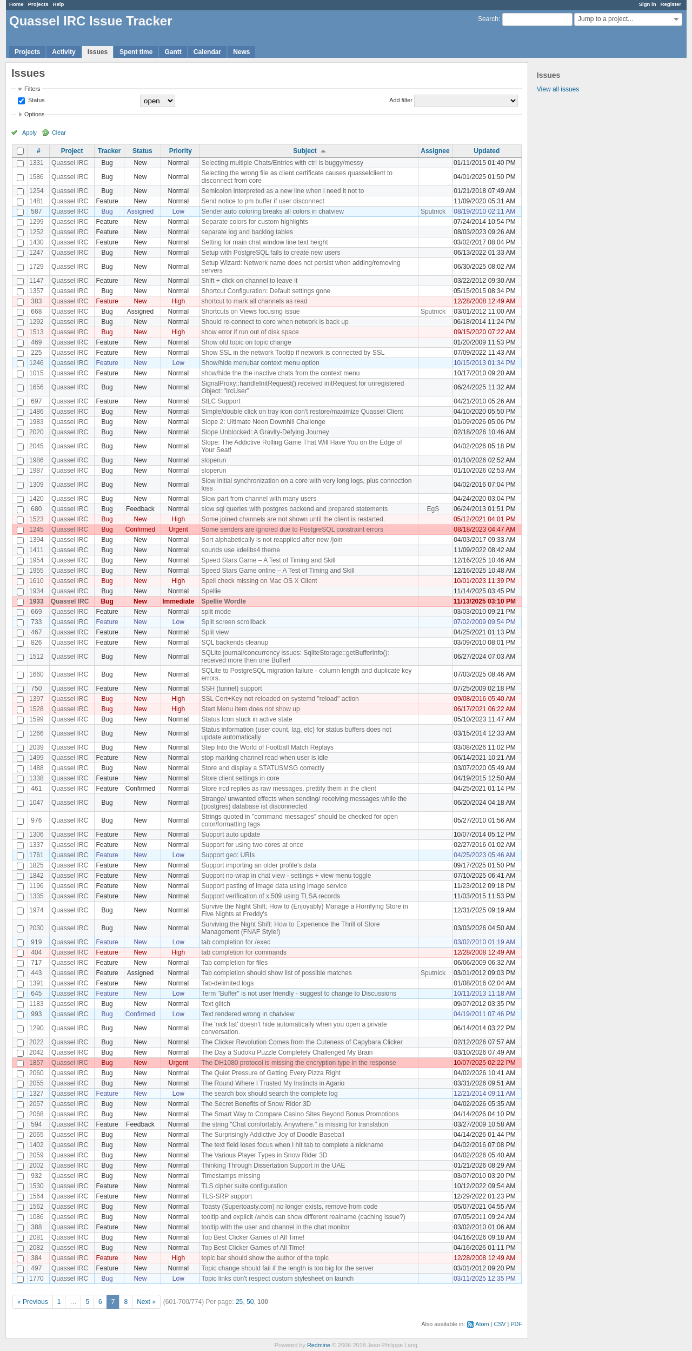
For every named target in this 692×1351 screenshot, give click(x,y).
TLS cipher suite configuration (244, 1186)
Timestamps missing (230, 1176)
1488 (36, 768)
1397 (36, 699)
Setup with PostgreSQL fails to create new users (270, 252)
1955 (36, 570)
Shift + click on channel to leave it (249, 280)
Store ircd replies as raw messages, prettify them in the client (288, 788)
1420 (36, 498)
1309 (36, 484)
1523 (36, 519)
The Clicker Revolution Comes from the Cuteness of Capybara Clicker (301, 1042)
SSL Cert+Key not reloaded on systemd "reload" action (279, 699)
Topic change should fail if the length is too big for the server (287, 1268)
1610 (36, 581)
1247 (36, 252)
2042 (36, 1052)
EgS (433, 509)
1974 (36, 910)
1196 (36, 886)
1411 (36, 550)
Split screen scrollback (233, 622)
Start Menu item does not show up (250, 709)
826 (36, 642)
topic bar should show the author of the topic (264, 1258)
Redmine (318, 1345)
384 (36, 1258)
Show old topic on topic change (246, 342)
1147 (36, 280)
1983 (36, 422)
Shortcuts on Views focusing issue (250, 311)
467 (36, 632)
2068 (36, 1114)
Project (72, 151)
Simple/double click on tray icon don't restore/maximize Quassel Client (302, 411)
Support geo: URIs (228, 855)
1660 (36, 674)
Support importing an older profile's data (258, 865)
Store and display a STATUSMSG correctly (262, 768)
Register (671, 4)
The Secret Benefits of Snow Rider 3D (256, 1104)
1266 (36, 733)
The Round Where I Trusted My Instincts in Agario (272, 1083)
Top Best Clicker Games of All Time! (252, 1237)
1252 (36, 232)
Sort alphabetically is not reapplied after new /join (271, 540)
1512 (36, 656)
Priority (180, 151)
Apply (29, 132)
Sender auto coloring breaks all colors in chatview (272, 211)
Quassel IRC (69, 163)
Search (488, 19)
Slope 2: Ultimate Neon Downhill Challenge (263, 422)
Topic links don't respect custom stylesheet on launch (277, 1278)
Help (58, 4)
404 (36, 952)
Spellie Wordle (223, 601)
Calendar (207, 52)
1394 (36, 540)
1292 (36, 322)
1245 (36, 529)
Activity (63, 52)
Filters (32, 88)
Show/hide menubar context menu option (260, 363)
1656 (36, 387)
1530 (36, 1186)
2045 (36, 446)
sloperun (213, 460)
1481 (36, 201)
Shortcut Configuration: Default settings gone (265, 291)
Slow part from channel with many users (258, 498)
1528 (36, 709)
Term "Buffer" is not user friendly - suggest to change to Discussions (298, 993)
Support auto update (230, 834)
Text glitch (215, 1004)
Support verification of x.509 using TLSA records (270, 896)
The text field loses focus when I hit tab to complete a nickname (292, 1145)
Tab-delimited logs (227, 983)
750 (36, 688)
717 (36, 962)
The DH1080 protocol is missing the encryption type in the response (298, 1063)
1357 (36, 291)
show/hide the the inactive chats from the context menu (280, 373)
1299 (36, 222)
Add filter (400, 100)
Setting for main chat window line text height (264, 242)
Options (34, 114)
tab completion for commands (243, 952)
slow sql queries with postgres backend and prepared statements (294, 509)
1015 (36, 373)
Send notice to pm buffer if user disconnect (262, 201)
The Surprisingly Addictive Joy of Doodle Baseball (272, 1134)
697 (36, 401)
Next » (146, 1302)
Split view (215, 632)
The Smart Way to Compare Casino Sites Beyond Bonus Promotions (299, 1114)
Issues (98, 52)
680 (36, 509)
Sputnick (433, 211)
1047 (36, 802)
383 (36, 301)
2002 (36, 1165)
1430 (36, 242)
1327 (36, 1093)
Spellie (211, 591)
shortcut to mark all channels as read (254, 301)
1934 (36, 591)
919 (36, 942)
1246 (36, 363)
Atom (482, 1324)
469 (36, 342)
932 (36, 1176)
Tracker (109, 151)
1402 (36, 1145)
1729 (36, 266)
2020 (36, 432)
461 (36, 788)
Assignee (435, 151)
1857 (36, 1063)
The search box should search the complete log (269, 1093)
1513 (36, 332)
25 (239, 1302)
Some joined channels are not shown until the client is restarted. (293, 519)
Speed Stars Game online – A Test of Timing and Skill (277, 570)
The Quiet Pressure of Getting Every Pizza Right (270, 1073)
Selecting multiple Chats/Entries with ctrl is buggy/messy (282, 163)
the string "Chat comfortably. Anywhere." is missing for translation (294, 1124)
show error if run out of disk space (249, 332)
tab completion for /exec (235, 942)
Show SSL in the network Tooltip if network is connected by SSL (292, 352)
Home (16, 4)
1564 (36, 1196)
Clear (59, 132)
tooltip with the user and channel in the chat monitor (275, 1227)
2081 (36, 1237)
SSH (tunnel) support (231, 688)
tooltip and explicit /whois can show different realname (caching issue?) (303, 1217)
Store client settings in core (240, 778)
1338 (36, 778)
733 (36, 622)
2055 (36, 1083)
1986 (36, 460)
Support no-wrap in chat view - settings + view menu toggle (286, 875)
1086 (36, 1217)
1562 (36, 1206)
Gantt (172, 52)
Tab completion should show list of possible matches (276, 973)
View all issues (558, 89)
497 (36, 1268)
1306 (36, 834)
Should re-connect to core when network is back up (274, 322)
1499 (36, 757)
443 (36, 973)
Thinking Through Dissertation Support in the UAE (273, 1165)
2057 (36, 1104)
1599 (36, 719)
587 (36, 211)
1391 (36, 983)
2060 (36, 1073)
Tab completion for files (234, 962)
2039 (36, 747)
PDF (516, 1324)
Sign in (647, 4)
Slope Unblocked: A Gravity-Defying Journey (265, 432)
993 (36, 1014)
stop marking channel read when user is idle (264, 757)
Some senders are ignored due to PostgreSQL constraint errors (292, 529)
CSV (499, 1324)
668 (36, 311)
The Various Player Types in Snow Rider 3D (264, 1155)
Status (35, 100)
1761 (36, 855)
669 (36, 611)
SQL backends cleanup (234, 642)
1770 (36, 1278)
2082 (36, 1247)
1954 (36, 560)
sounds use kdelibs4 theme (240, 550)
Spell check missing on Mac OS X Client (259, 581)
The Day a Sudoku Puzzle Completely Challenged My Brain (286, 1052)
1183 (36, 1004)
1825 (36, 865)
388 (36, 1227)
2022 (36, 1042)
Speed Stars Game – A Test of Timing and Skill (268, 560)
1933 (36, 601)
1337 (36, 845)
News (241, 52)
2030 (36, 928)
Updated (487, 151)
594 (36, 1124)
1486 (36, 411)
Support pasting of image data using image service (274, 886)
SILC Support (220, 401)
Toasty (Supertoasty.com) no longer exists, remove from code (289, 1206)
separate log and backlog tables (246, 232)
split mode (216, 611)
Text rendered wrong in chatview (247, 1014)
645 (36, 993)
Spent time (135, 52)
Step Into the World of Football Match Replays (267, 747)
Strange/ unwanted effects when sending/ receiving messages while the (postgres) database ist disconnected (304, 802)
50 (250, 1302)
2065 (36, 1134)
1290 (36, 1028)
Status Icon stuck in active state (246, 719)
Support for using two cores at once (252, 845)
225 (36, 352)
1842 (36, 875)
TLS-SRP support (226, 1196)
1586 (36, 177)
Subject (304, 151)
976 (36, 820)
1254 (36, 191)
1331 (36, 163)
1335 (36, 896)
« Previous (32, 1302)
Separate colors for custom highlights (254, 222)
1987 (36, 470)
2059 (36, 1155)
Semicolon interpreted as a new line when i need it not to (282, 191)
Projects (38, 4)
